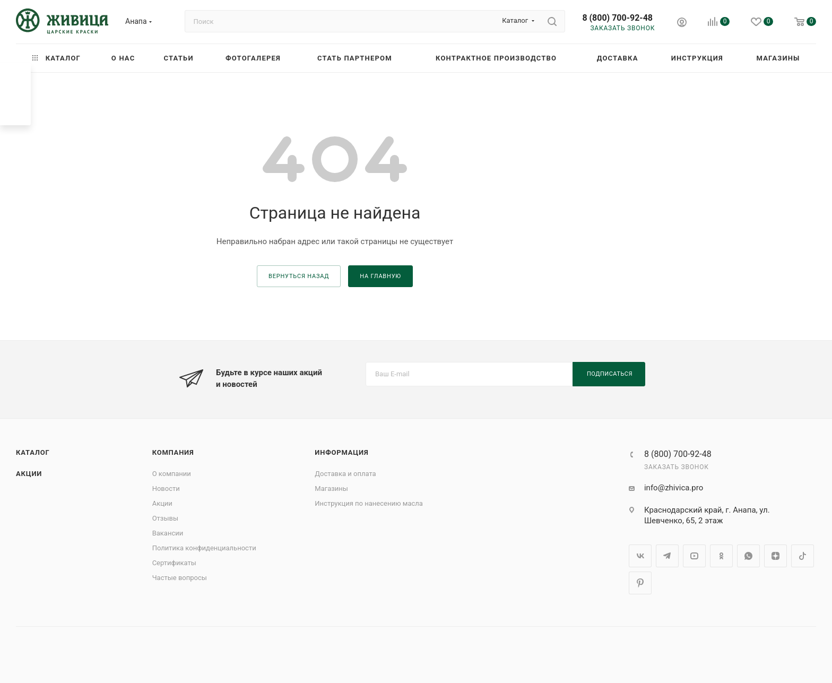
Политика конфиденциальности (204, 548)
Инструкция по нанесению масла (369, 503)
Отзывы (165, 518)
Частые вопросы (179, 578)
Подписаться (609, 373)
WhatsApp (748, 555)
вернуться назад (298, 276)
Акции (29, 474)
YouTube (694, 555)
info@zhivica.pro (673, 487)
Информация (341, 452)
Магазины (331, 488)
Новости (166, 488)
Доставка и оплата (345, 474)
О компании (171, 474)
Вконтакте (640, 555)
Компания (173, 452)
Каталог (33, 452)
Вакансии (168, 533)
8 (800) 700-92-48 (617, 18)
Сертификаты (174, 563)
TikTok (802, 555)
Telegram (667, 555)
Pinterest (640, 583)
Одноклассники (721, 555)
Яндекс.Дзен (775, 555)
